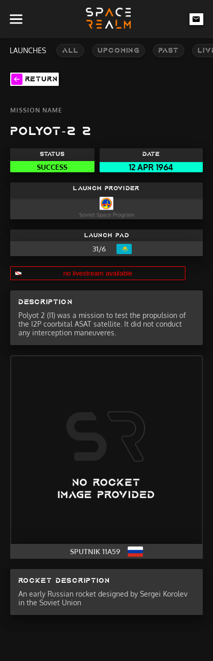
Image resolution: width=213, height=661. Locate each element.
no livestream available (98, 273)
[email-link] (197, 19)
